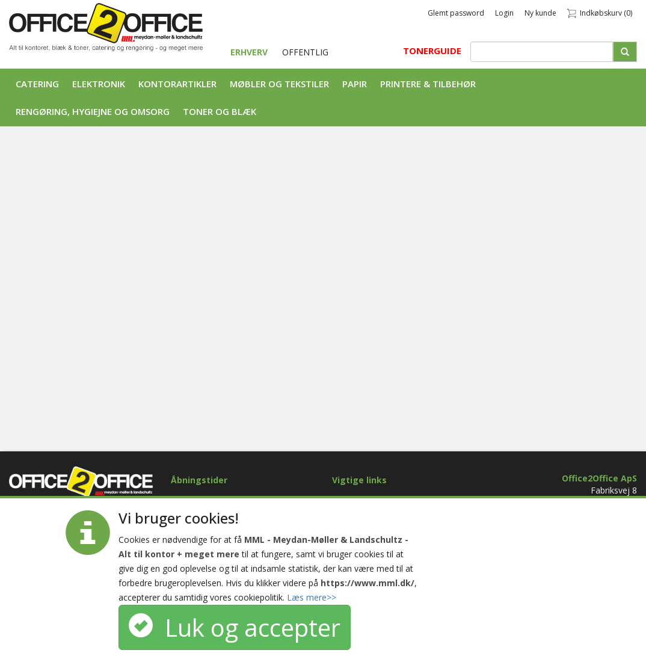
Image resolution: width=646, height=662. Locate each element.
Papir (354, 84)
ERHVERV (250, 52)
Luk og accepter (234, 627)
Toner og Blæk (219, 111)
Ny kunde (540, 13)
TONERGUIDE (432, 51)
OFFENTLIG (305, 52)
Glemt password (456, 13)
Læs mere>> (311, 597)
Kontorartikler (177, 84)
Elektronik (98, 84)
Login (504, 13)
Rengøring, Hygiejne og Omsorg (93, 111)
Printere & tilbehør (428, 84)
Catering (37, 84)
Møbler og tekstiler (279, 84)
